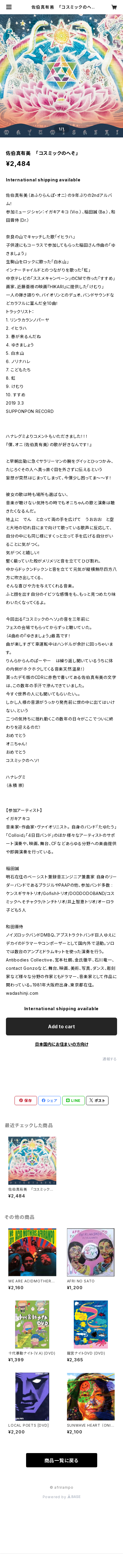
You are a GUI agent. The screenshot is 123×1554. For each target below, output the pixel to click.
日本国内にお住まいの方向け (61, 1044)
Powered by (62, 1497)
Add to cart (61, 1026)
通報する (110, 1059)
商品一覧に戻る (61, 1460)
